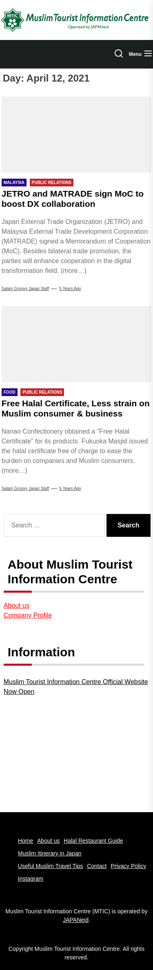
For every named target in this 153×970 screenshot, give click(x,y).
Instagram (30, 878)
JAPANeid (76, 920)
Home (25, 840)
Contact (96, 866)
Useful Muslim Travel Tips (50, 866)
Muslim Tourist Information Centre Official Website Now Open (76, 686)
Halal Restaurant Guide (93, 840)
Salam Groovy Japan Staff (25, 288)
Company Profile (28, 615)
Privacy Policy (128, 866)
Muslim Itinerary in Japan (50, 853)
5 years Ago (70, 288)
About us (16, 605)
